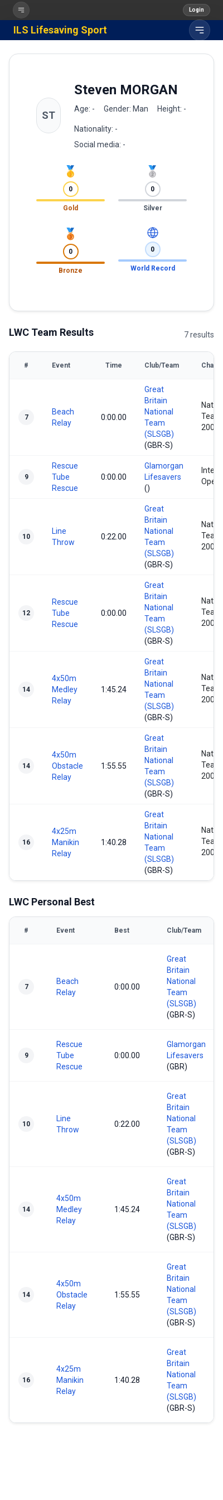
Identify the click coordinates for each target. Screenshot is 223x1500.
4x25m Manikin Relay (65, 842)
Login (196, 10)
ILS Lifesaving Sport (60, 30)
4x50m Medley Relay (64, 689)
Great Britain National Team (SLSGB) (159, 411)
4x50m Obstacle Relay (67, 766)
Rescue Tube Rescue (65, 477)
